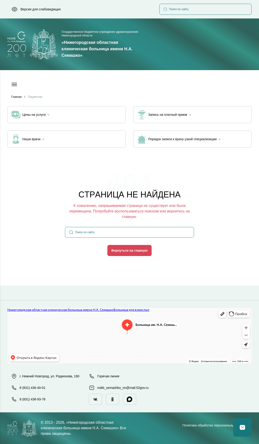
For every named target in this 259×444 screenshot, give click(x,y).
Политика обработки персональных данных (215, 425)
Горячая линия (104, 376)
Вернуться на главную (129, 250)
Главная (16, 96)
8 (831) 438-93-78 (28, 399)
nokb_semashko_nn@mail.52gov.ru (119, 387)
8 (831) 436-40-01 (28, 387)
